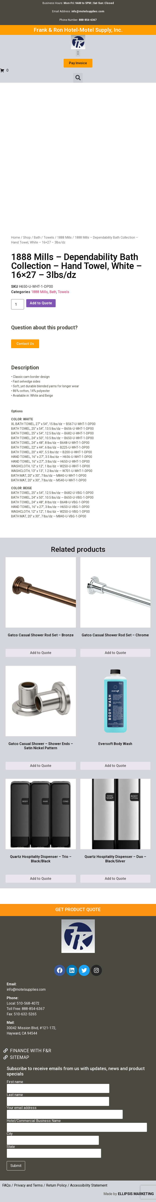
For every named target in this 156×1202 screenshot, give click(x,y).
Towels (49, 237)
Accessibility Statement (88, 1185)
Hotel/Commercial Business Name (77, 1124)
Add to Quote (41, 303)
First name (58, 1085)
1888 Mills (64, 237)
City (53, 1137)
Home (15, 237)
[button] (78, 53)
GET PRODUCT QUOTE (78, 909)
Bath (37, 237)
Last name (58, 1098)
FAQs (6, 1185)
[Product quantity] (17, 304)
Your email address (65, 1111)
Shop (27, 237)
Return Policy (56, 1185)
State (54, 1150)
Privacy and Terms (28, 1185)
